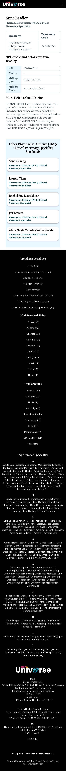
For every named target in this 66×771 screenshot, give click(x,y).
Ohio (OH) (33, 426)
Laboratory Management (19, 649)
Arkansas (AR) (33, 334)
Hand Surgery (13, 620)
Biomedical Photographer (30, 508)
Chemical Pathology (12, 530)
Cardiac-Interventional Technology (44, 521)
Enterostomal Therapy (18, 583)
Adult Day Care (56, 474)
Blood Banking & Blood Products (38, 511)
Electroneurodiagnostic (42, 567)
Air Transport (34, 486)
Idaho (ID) (33, 369)
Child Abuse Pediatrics (21, 533)
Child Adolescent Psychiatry (50, 530)
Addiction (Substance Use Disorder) (33, 272)
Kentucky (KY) (33, 408)
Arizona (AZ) (33, 328)
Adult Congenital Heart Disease (33, 302)
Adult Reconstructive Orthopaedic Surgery (33, 307)
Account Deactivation (33, 764)
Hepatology (27, 626)
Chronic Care (50, 533)
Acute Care (33, 266)
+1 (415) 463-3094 (33, 733)
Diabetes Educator (24, 552)
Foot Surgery (21, 608)
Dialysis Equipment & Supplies (44, 555)
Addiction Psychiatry (33, 284)
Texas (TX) (33, 444)
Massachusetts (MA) (33, 414)
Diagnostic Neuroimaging (49, 552)
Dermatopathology (50, 545)
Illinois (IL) (33, 375)
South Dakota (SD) (33, 438)
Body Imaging (21, 505)
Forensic (34, 608)
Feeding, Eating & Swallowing (29, 602)
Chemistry (29, 530)
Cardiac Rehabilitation (14, 521)
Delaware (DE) (33, 397)
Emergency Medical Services (18, 573)
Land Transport (47, 652)
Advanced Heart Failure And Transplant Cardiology (37, 483)
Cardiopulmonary (26, 524)
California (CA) (33, 340)
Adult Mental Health (15, 480)
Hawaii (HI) (33, 363)
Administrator (33, 290)
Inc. (33, 761)
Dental (43, 542)
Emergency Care (49, 570)
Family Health (44, 595)
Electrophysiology (16, 570)
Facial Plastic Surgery (16, 595)
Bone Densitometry (40, 505)
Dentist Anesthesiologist (26, 545)
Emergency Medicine (45, 573)
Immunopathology (49, 636)
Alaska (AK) (33, 322)
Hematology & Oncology (32, 623)
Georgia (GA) (33, 357)
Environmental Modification (44, 583)
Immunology (31, 636)
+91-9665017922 (33, 694)
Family (32, 595)
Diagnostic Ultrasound (16, 555)
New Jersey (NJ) (33, 420)
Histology (40, 626)
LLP (28, 761)
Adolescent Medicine (44, 471)
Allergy (45, 486)
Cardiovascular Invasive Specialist (21, 527)
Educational (17, 567)
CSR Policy (33, 739)
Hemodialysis (53, 623)
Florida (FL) (33, 352)
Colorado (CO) (33, 346)
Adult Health (39, 477)
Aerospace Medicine (16, 486)
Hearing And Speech (48, 620)
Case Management (49, 527)
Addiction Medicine (33, 278)
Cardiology (10, 524)
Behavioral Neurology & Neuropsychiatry (26, 499)
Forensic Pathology (50, 608)
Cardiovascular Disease (48, 524)
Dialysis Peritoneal (16, 558)
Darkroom (33, 542)
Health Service (29, 620)
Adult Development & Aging (17, 477)
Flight (45, 605)
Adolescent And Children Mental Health (33, 296)
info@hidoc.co (33, 697)
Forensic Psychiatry (33, 611)
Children (38, 533)
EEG (26, 567)
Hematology (11, 623)
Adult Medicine (55, 477)
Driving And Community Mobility (43, 558)
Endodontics (38, 580)
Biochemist (53, 499)
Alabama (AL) (33, 391)
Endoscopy (52, 580)
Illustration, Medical (13, 636)
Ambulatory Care (40, 489)
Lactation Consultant (27, 652)
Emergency (33, 570)
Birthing (48, 508)
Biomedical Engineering (18, 502)
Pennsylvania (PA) (33, 432)
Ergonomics (33, 586)
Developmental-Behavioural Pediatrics (24, 549)
